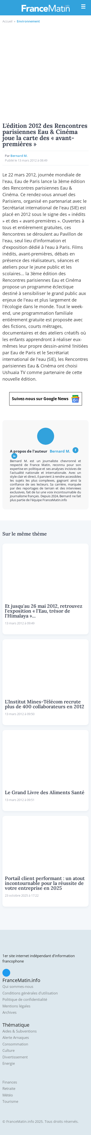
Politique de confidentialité (24, 999)
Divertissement (15, 1057)
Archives (9, 1012)
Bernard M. (19, 155)
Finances (9, 1082)
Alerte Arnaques (15, 1037)
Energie (8, 1063)
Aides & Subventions (19, 1031)
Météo (7, 1095)
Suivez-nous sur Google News (45, 399)
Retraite (8, 1088)
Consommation (15, 1044)
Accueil (7, 21)
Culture (8, 1050)
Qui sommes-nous (17, 986)
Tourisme (10, 1101)
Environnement (28, 21)
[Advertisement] (45, 72)
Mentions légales (16, 1006)
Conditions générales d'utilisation (30, 993)
